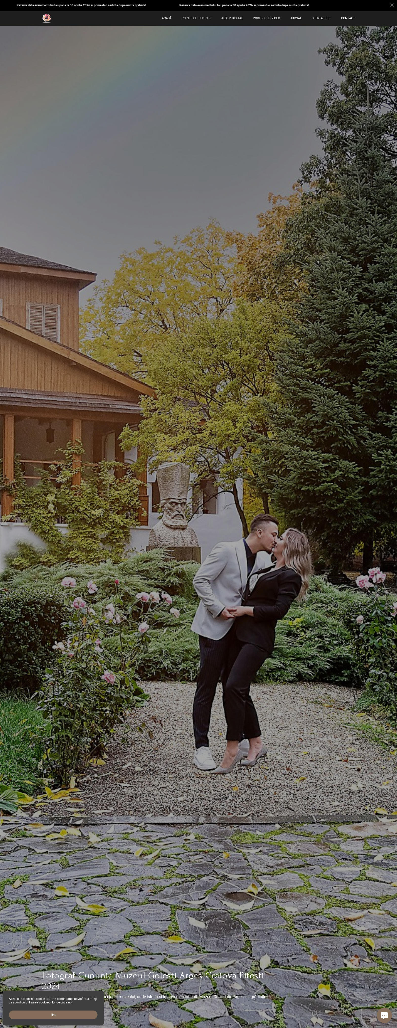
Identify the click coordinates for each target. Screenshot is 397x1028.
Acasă (167, 18)
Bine (53, 1015)
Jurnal (296, 18)
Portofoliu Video (266, 18)
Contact (348, 18)
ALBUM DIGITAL (232, 18)
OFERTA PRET (321, 18)
